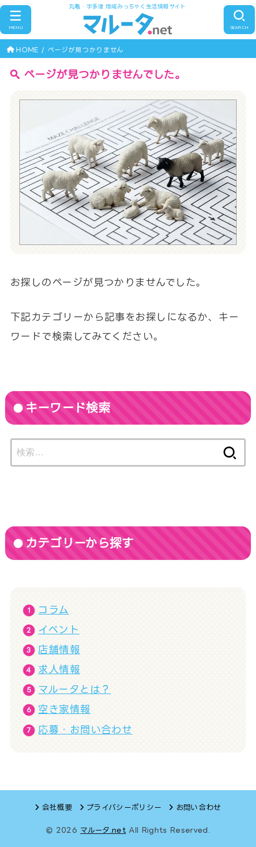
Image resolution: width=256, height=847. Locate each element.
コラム (53, 609)
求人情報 (59, 669)
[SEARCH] (239, 20)
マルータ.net (103, 830)
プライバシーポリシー (123, 807)
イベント (58, 629)
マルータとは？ (74, 689)
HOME (27, 49)
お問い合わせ (198, 807)
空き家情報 (64, 709)
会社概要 (57, 807)
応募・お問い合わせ (85, 729)
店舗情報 (59, 649)
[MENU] (15, 20)
